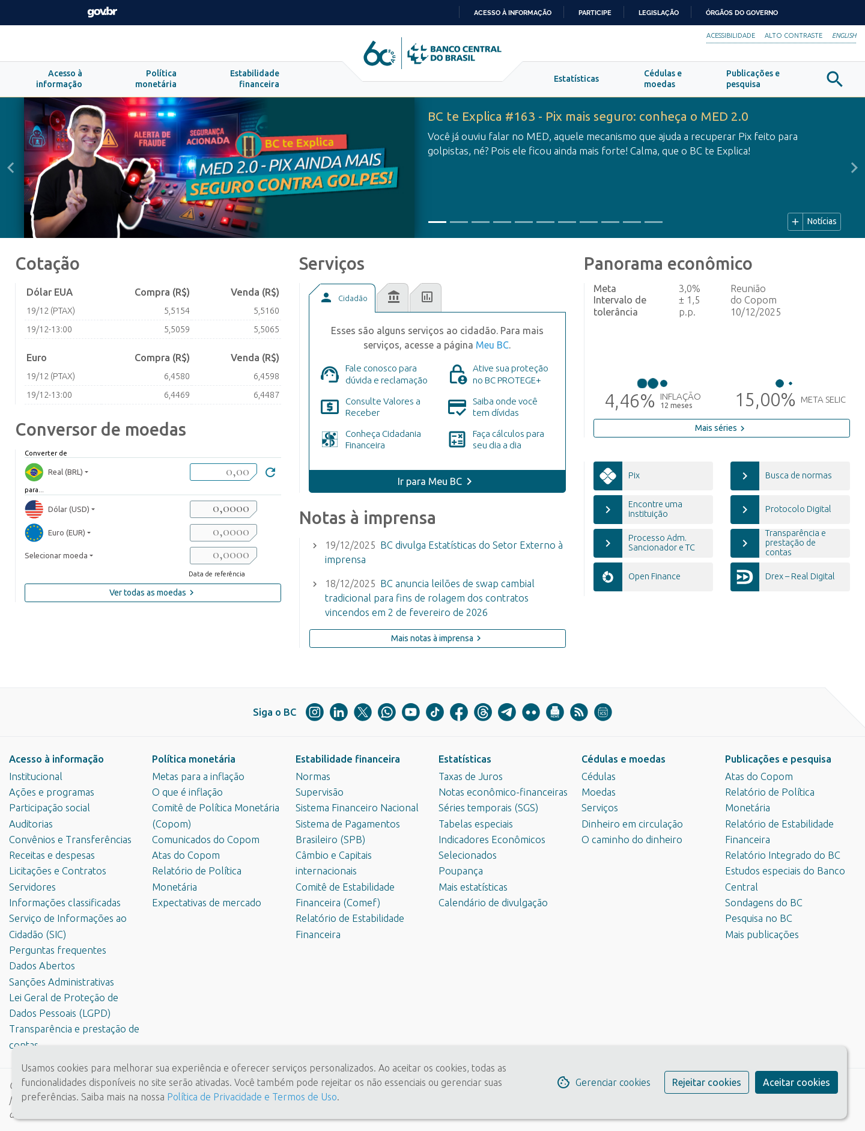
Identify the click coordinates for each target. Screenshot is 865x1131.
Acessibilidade (730, 35)
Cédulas (598, 776)
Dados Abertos (42, 965)
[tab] (342, 298)
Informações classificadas (65, 902)
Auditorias (31, 824)
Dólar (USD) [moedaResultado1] (57, 509)
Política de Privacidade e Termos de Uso (251, 1096)
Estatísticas (465, 759)
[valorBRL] (223, 472)
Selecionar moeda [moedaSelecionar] (56, 555)
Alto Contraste (793, 35)
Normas (313, 776)
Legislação (659, 12)
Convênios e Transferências (70, 839)
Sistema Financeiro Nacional (357, 807)
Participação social (49, 807)
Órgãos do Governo (742, 12)
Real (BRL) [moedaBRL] (54, 472)
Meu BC (492, 345)
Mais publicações (762, 934)
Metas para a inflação (198, 776)
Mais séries (721, 428)
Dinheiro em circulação (632, 824)
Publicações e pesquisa (778, 759)
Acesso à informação (56, 759)
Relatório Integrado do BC (782, 855)
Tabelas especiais (476, 824)
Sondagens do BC (764, 902)
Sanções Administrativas (61, 982)
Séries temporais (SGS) (488, 807)
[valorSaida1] (223, 509)
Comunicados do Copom (206, 839)
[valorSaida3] (223, 555)
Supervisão (320, 792)
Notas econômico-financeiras (503, 792)
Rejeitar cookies (706, 1082)
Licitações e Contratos (57, 870)
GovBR (102, 12)
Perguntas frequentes (57, 950)
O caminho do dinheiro (631, 839)
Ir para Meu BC (430, 481)
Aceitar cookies (796, 1082)
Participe (595, 12)
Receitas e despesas (52, 855)
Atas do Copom (186, 855)
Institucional (35, 776)
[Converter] (270, 474)
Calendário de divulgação (493, 902)
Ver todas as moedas (153, 592)
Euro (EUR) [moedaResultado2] (55, 532)
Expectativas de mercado (206, 902)
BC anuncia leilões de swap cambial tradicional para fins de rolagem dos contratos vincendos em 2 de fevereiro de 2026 (430, 598)
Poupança (461, 870)
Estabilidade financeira (348, 759)
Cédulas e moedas (623, 759)
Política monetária (193, 759)
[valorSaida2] (223, 532)
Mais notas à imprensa (437, 638)
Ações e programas (51, 792)
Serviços (599, 807)
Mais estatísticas (473, 887)
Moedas (598, 792)
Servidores (32, 887)
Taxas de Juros (471, 776)
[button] (59, 79)
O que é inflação (187, 792)
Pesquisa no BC (758, 918)
